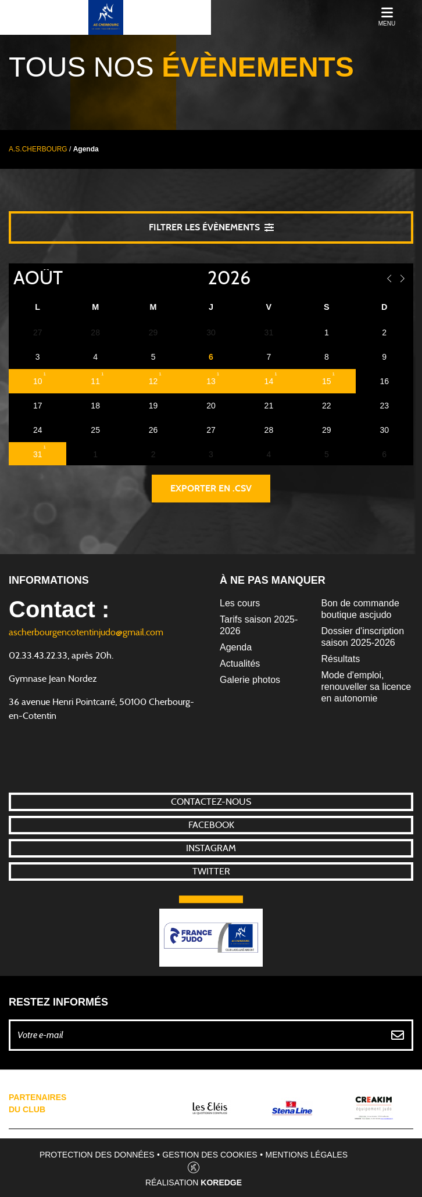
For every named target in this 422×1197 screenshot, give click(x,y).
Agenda (236, 647)
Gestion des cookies (209, 1154)
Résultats (340, 659)
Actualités (240, 663)
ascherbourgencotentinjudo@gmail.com (86, 632)
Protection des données (97, 1154)
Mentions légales (307, 1154)
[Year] (198, 278)
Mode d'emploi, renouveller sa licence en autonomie (366, 686)
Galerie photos (250, 680)
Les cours (240, 603)
